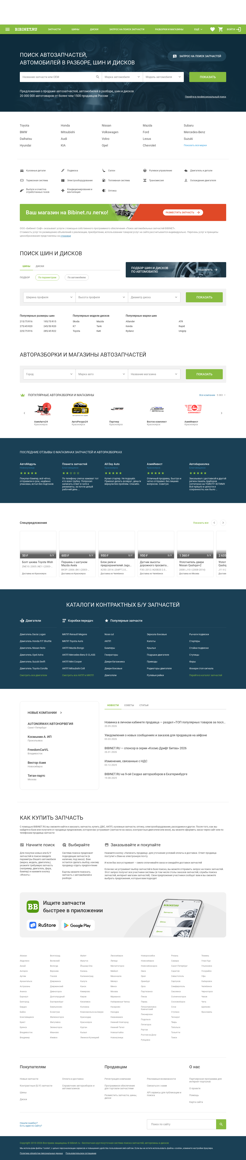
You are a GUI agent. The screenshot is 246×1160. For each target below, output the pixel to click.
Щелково (205, 1007)
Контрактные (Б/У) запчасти (36, 1085)
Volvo (105, 139)
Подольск (146, 1019)
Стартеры (194, 641)
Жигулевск (55, 1022)
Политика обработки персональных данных (41, 1153)
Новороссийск (148, 956)
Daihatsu (26, 139)
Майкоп (114, 971)
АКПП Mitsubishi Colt (73, 668)
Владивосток (26, 1032)
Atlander (130, 321)
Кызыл (83, 1032)
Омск (143, 971)
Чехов (204, 996)
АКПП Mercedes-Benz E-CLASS (78, 654)
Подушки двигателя (158, 654)
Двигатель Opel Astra (31, 654)
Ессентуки (55, 1012)
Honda (65, 125)
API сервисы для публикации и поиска (164, 1094)
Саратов (175, 971)
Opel (105, 145)
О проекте (194, 1088)
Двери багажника (115, 661)
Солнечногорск (178, 996)
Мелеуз (114, 981)
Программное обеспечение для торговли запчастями (120, 1087)
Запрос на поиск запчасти (126, 29)
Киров (83, 996)
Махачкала (116, 976)
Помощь (194, 1095)
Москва (114, 991)
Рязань (174, 956)
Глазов (53, 976)
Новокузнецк (117, 1037)
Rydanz (130, 331)
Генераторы (111, 654)
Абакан (23, 956)
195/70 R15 (50, 321)
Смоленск (176, 991)
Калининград (86, 976)
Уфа (203, 976)
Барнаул (24, 996)
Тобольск (175, 1027)
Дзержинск (55, 981)
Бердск (23, 1007)
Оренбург (145, 981)
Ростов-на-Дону (148, 1035)
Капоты (151, 641)
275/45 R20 (26, 326)
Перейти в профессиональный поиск (205, 96)
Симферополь (178, 986)
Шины (75, 29)
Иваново (54, 1032)
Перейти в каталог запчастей (205, 675)
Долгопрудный (57, 996)
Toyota (24, 125)
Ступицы (194, 654)
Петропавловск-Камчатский (149, 1008)
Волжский (55, 961)
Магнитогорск (117, 966)
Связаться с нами (157, 1085)
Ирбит (83, 956)
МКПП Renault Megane (74, 634)
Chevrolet (149, 145)
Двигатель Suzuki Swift (32, 661)
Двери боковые (113, 668)
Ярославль (206, 1012)
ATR (181, 321)
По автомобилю (77, 277)
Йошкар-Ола (86, 966)
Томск (174, 1037)
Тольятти (175, 1032)
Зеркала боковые (157, 634)
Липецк (114, 961)
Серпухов (175, 981)
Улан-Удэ (205, 961)
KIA (63, 145)
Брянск (23, 1027)
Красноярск (86, 1022)
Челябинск (206, 986)
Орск (143, 986)
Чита (203, 1002)
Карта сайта (196, 1102)
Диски (94, 29)
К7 (74, 326)
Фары (192, 661)
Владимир (25, 1037)
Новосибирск (147, 961)
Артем (23, 976)
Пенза (144, 996)
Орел (143, 976)
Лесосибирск (117, 956)
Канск (83, 986)
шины (26, 266)
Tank (99, 326)
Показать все (200, 522)
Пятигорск (146, 1024)
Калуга (83, 981)
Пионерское (147, 1014)
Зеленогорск (56, 1027)
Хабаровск (206, 981)
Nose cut (109, 634)
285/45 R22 (50, 331)
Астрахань (25, 986)
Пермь (144, 1002)
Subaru (189, 125)
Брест (22, 1022)
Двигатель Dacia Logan (33, 634)
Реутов (144, 1030)
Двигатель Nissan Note (32, 648)
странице (65, 235)
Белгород (24, 1002)
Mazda (147, 125)
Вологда (54, 966)
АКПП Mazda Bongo (73, 648)
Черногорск (207, 991)
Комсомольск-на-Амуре (91, 1012)
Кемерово (85, 991)
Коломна (84, 1007)
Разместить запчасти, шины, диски (121, 1096)
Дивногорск (56, 991)
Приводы (152, 661)
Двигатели (111, 675)
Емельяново (56, 1007)
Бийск (23, 1012)
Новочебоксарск (149, 966)
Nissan (106, 125)
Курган (83, 1027)
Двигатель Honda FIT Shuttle (35, 641)
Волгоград (55, 956)
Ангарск (24, 971)
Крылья (151, 648)
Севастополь (177, 976)
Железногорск (57, 1017)
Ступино (175, 1012)
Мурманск (115, 996)
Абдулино (24, 961)
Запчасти (54, 29)
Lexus (147, 139)
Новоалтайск (117, 1032)
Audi (64, 139)
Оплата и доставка (73, 1078)
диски (40, 266)
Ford (146, 132)
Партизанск (147, 991)
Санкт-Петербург (179, 966)
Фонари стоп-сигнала (201, 668)
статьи (143, 705)
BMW (23, 132)
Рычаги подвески (199, 634)
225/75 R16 (26, 331)
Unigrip (182, 331)
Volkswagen (110, 132)
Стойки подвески (199, 648)
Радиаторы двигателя (159, 668)
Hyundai (25, 145)
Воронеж (54, 971)
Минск (114, 986)
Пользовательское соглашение (81, 1153)
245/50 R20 (50, 326)
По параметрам (47, 277)
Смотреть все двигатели (33, 675)
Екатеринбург (56, 1002)
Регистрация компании (118, 1078)
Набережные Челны (120, 1002)
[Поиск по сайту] (181, 1124)
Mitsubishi (68, 132)
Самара (175, 961)
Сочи (173, 1007)
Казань (83, 971)
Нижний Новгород (119, 1022)
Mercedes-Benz (194, 132)
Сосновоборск (178, 1002)
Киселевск (85, 1002)
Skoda (76, 321)
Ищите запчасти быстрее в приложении (73, 907)
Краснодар (85, 1017)
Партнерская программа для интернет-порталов (205, 1080)
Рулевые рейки (155, 675)
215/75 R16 (26, 321)
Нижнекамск (117, 1017)
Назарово (115, 1007)
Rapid (182, 326)
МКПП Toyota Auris (72, 641)
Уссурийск (206, 971)
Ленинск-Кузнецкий (89, 1037)
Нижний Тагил (117, 1027)
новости (113, 705)
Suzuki (188, 139)
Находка (115, 1012)
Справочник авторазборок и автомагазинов (78, 1087)
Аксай (23, 966)
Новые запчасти (29, 1078)
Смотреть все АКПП (73, 675)
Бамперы (110, 648)
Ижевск (53, 1037)
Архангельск (26, 981)
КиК (99, 331)
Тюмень (205, 956)
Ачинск (23, 991)
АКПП (108, 641)
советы (129, 705)
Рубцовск (145, 1040)
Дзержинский (56, 986)
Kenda (129, 326)
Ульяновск (206, 966)
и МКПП (89, 675)
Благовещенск (27, 1017)
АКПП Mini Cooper (72, 661)
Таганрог (175, 1017)
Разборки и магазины (169, 29)
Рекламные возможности (161, 1078)
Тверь (174, 1022)
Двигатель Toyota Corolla (34, 668)
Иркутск (84, 961)
